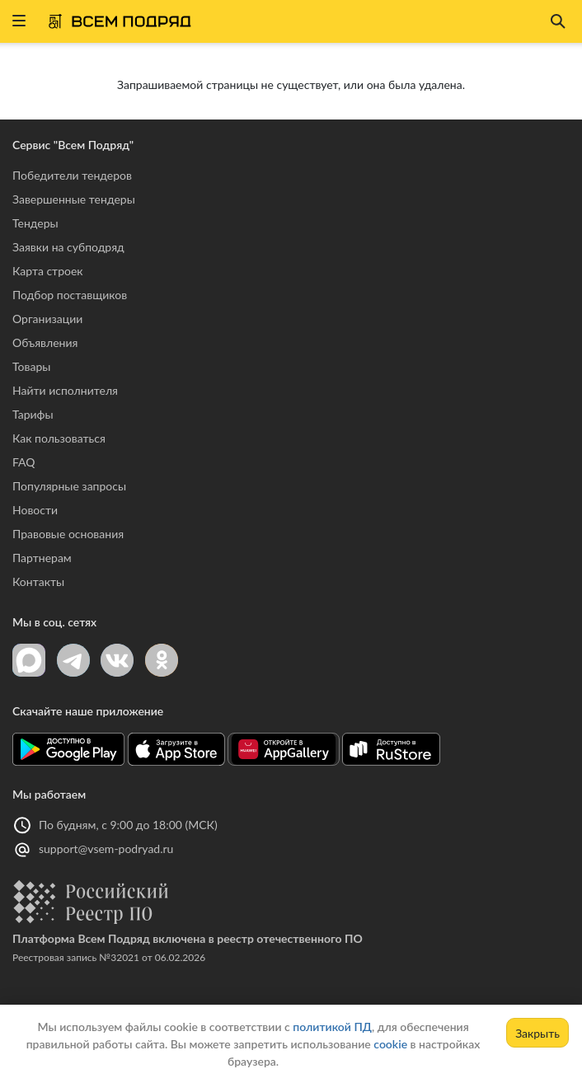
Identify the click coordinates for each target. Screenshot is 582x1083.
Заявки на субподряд (68, 247)
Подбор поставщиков (69, 295)
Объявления (44, 342)
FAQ (23, 462)
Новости (35, 510)
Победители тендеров (72, 175)
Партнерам (42, 558)
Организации (47, 319)
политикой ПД (332, 1027)
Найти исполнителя (65, 390)
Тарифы (33, 414)
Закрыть (537, 1033)
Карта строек (47, 271)
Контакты (38, 581)
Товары (31, 366)
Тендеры (35, 223)
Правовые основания (68, 534)
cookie (390, 1044)
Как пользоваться (59, 438)
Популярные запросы (69, 486)
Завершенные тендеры (73, 199)
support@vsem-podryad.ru (106, 849)
